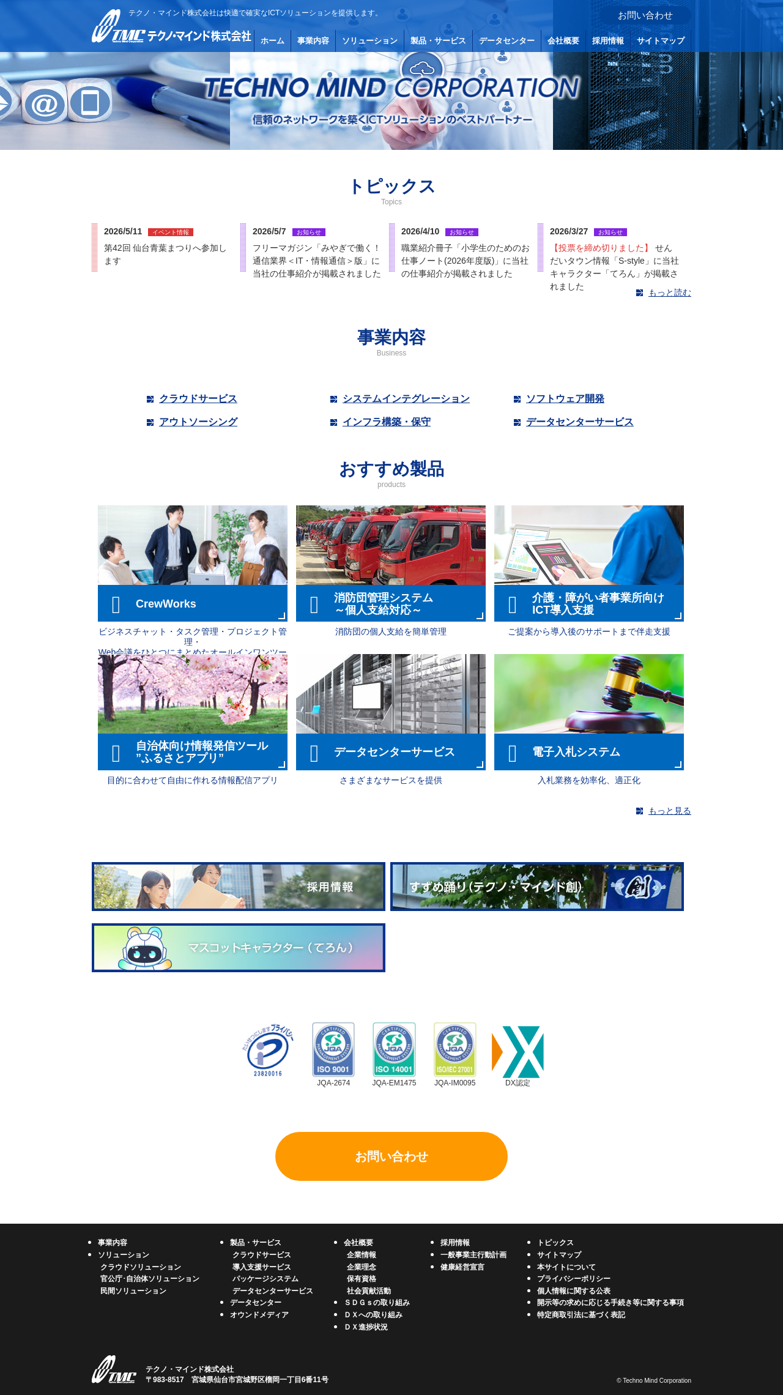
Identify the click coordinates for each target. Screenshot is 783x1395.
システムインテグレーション (406, 398)
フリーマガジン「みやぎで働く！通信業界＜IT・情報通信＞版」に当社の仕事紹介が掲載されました (317, 260)
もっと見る (669, 811)
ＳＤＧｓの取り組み (377, 1302)
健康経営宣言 (462, 1267)
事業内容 (313, 40)
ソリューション (370, 40)
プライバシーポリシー (573, 1278)
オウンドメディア (259, 1315)
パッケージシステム (265, 1278)
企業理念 (361, 1267)
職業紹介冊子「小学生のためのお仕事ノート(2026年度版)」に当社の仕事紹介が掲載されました (465, 260)
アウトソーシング (198, 422)
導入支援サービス (261, 1267)
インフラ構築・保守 (387, 422)
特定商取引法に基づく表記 (581, 1315)
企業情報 (361, 1255)
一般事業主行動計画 (473, 1255)
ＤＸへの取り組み (373, 1315)
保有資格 (361, 1278)
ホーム (272, 40)
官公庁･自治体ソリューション (149, 1278)
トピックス (555, 1242)
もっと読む (669, 292)
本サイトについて (566, 1267)
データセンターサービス (580, 422)
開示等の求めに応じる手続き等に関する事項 (610, 1302)
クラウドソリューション (140, 1267)
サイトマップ (661, 40)
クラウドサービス (198, 398)
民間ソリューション (133, 1291)
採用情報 (608, 40)
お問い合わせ (645, 15)
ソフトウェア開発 (565, 398)
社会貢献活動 (369, 1291)
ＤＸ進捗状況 (366, 1327)
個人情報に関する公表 (573, 1291)
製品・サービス (438, 40)
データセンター (507, 40)
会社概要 (563, 40)
